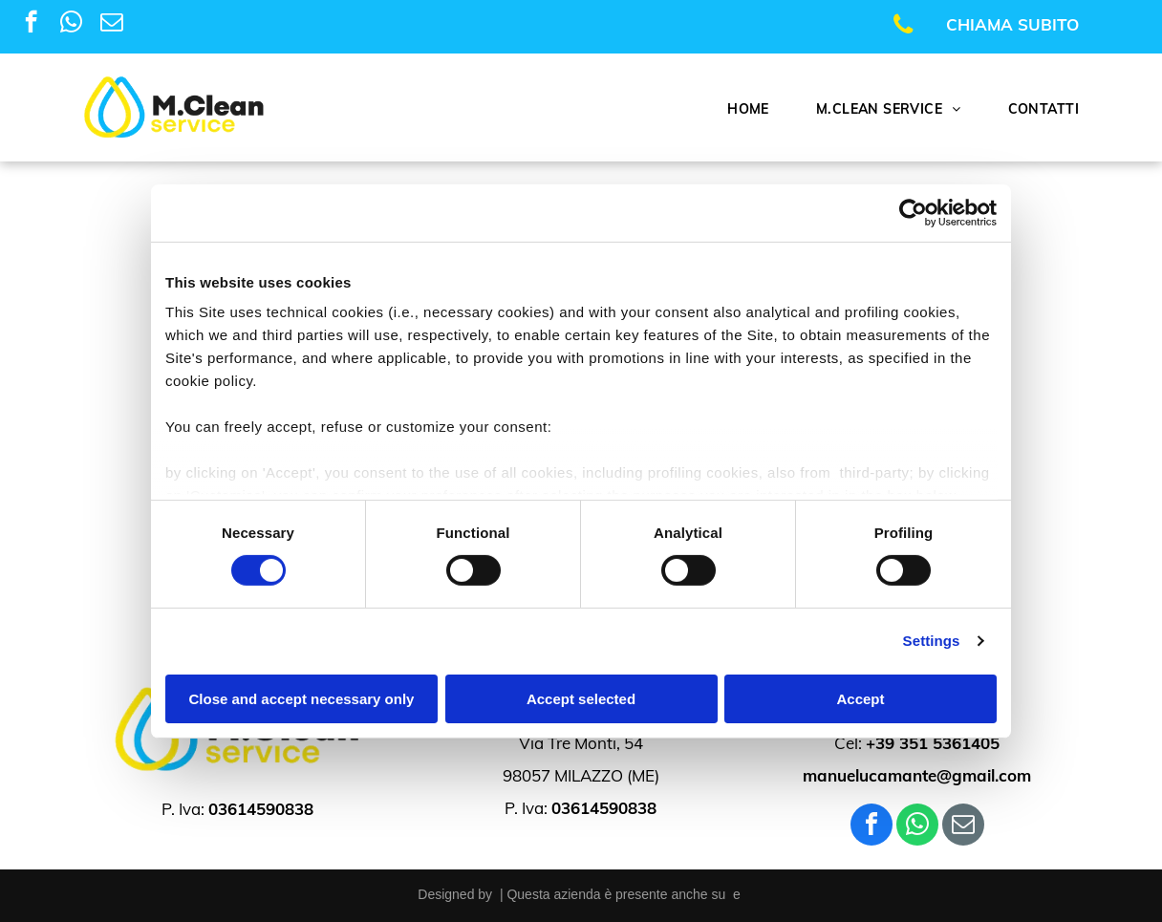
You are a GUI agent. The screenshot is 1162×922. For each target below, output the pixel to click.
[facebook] (31, 24)
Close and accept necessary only (302, 699)
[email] (111, 24)
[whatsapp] (71, 24)
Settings (931, 641)
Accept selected (581, 699)
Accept (860, 699)
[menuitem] (755, 109)
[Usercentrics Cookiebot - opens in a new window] (913, 212)
